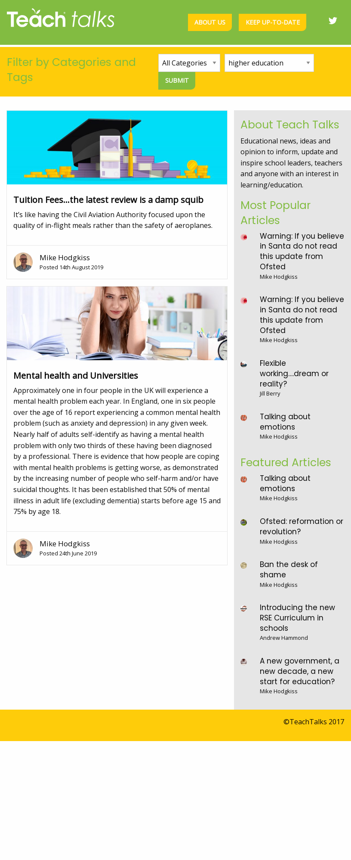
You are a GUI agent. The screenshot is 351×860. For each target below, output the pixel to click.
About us (209, 22)
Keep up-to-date (273, 22)
